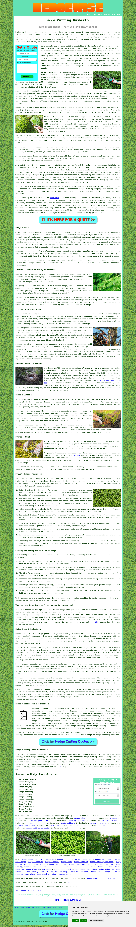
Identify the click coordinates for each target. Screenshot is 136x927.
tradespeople (80, 828)
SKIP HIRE (54, 825)
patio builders (68, 823)
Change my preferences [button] (96, 920)
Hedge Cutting (106, 864)
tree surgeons (81, 825)
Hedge (17, 198)
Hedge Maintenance (54, 859)
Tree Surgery (61, 872)
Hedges (18, 108)
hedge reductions (81, 721)
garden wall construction (38, 828)
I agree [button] (76, 920)
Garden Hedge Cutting (72, 867)
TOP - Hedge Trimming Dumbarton (30, 891)
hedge (118, 53)
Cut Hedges (20, 862)
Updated (38, 907)
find (23, 754)
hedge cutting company (90, 189)
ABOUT (100, 15)
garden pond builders (41, 821)
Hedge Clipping (73, 859)
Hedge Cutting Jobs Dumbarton (101, 878)
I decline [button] (83, 920)
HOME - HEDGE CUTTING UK (68, 900)
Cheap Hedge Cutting (63, 869)
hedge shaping (83, 713)
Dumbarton (54, 198)
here (59, 767)
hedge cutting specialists (83, 764)
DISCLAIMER (116, 15)
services (34, 213)
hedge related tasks (81, 728)
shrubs (77, 455)
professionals (75, 42)
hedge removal (64, 232)
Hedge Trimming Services (73, 864)
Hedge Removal (52, 862)
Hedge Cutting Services (101, 862)
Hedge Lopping (40, 864)
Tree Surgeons (57, 907)
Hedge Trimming (112, 872)
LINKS (94, 15)
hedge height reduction (40, 641)
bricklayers (115, 818)
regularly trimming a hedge (44, 91)
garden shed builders (84, 818)
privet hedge (73, 598)
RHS (96, 622)
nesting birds (92, 371)
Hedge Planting (35, 862)
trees (80, 321)
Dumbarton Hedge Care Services (36, 774)
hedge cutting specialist (72, 46)
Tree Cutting (46, 872)
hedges (78, 32)
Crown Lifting (31, 872)
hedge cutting (92, 716)
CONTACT (107, 15)
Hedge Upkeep (54, 867)
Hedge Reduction (106, 869)
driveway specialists (25, 825)
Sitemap (17, 907)
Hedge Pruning (113, 859)
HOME (88, 15)
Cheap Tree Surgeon (79, 872)
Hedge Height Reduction (33, 859)
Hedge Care (66, 862)
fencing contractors (36, 823)
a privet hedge (35, 555)
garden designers (98, 823)
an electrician (109, 821)
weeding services (77, 821)
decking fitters (110, 825)
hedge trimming (103, 721)
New (33, 907)
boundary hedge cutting (43, 713)
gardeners (85, 205)
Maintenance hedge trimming (81, 617)
